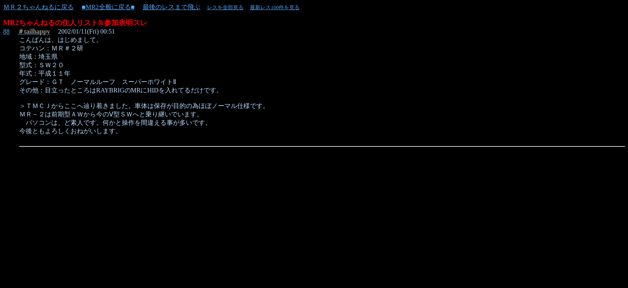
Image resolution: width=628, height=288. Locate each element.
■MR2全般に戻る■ (108, 7)
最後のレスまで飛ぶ (171, 7)
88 (6, 31)
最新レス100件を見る (275, 7)
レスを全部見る (225, 7)
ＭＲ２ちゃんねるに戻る (38, 7)
